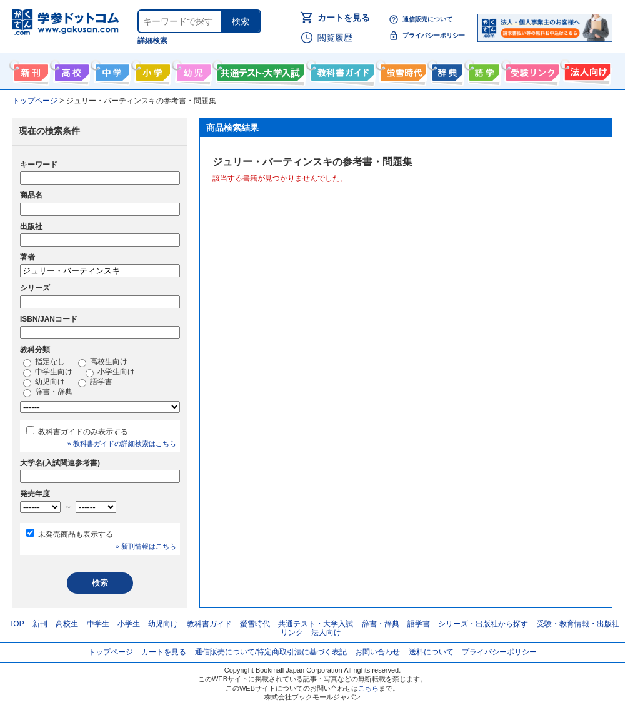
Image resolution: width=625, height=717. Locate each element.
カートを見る (344, 18)
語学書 (482, 70)
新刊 (40, 623)
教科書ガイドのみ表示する (83, 431)
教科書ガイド (341, 70)
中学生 (98, 623)
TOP (16, 623)
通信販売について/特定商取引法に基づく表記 (271, 652)
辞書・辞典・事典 (446, 70)
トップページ (110, 652)
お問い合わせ (377, 652)
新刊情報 (29, 70)
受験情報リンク (530, 70)
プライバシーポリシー (433, 35)
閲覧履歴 (335, 38)
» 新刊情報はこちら (146, 546)
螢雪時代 (402, 70)
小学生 (129, 623)
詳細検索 (153, 40)
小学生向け (151, 70)
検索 (240, 21)
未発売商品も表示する (75, 534)
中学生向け (111, 70)
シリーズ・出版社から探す (483, 623)
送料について (431, 652)
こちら (368, 688)
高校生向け (70, 70)
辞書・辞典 (47, 392)
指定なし (44, 362)
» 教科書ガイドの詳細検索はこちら (122, 443)
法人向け (586, 70)
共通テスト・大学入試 (259, 70)
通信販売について (427, 19)
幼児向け (192, 70)
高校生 (67, 623)
